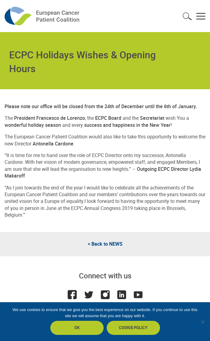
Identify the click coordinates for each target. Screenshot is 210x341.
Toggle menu (200, 16)
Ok (77, 327)
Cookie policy (133, 327)
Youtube (138, 294)
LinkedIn (121, 294)
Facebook (72, 294)
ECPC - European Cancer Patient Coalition (43, 16)
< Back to (105, 243)
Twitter (88, 294)
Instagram (105, 294)
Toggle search (187, 16)
